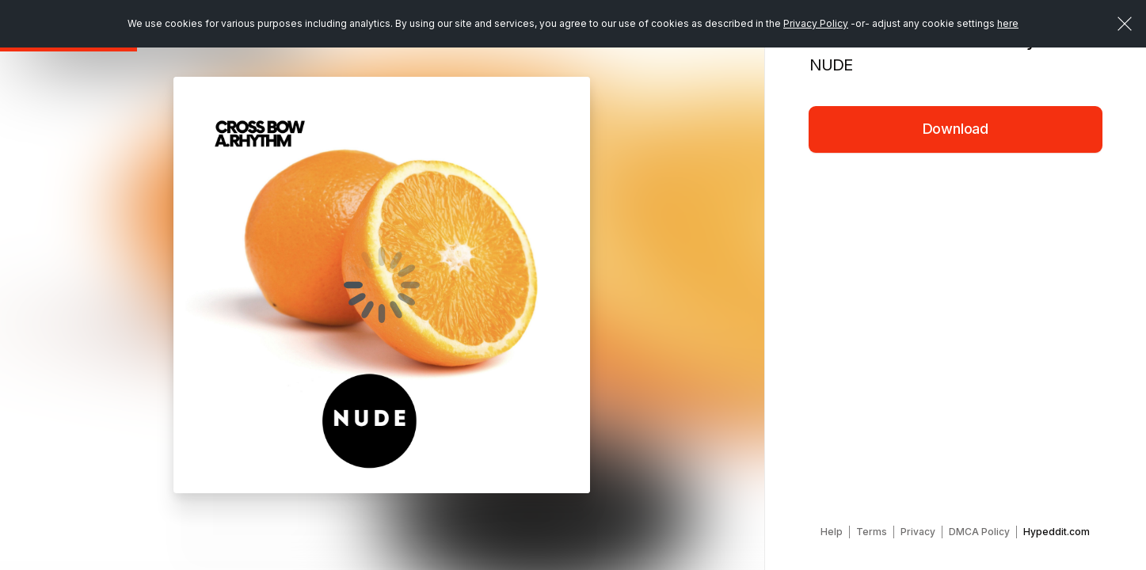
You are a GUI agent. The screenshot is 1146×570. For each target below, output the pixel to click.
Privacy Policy (815, 23)
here (1007, 23)
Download (956, 128)
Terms (871, 532)
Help (831, 532)
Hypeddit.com (1056, 532)
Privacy (917, 532)
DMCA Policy (979, 532)
